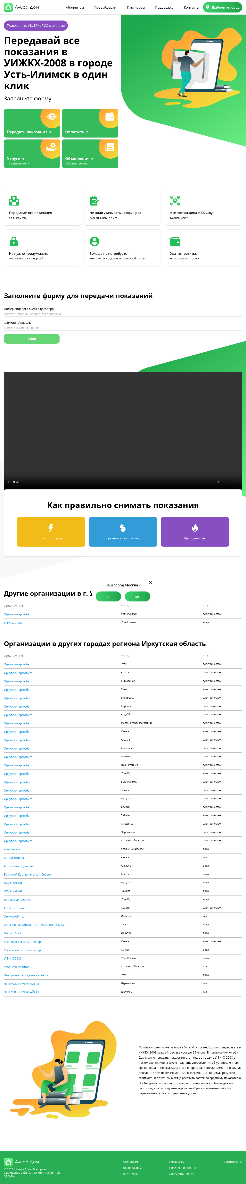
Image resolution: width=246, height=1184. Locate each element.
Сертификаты (233, 1161)
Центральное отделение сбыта (26, 975)
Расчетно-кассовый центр (22, 942)
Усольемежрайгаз (16, 967)
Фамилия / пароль (17, 322)
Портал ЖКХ (12, 933)
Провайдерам (105, 7)
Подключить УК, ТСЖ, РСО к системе (36, 25)
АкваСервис (12, 849)
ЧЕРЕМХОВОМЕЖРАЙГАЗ (21, 984)
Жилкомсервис (14, 908)
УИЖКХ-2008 (13, 623)
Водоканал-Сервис (17, 900)
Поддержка (164, 7)
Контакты (191, 7)
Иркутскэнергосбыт (18, 614)
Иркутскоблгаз (14, 916)
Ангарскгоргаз (14, 858)
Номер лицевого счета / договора (29, 309)
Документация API (181, 1174)
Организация (13, 606)
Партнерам (136, 7)
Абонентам (75, 7)
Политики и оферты (182, 1168)
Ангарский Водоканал (19, 866)
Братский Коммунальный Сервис (28, 874)
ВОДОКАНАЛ (13, 883)
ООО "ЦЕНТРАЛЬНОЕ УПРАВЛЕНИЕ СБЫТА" (34, 925)
